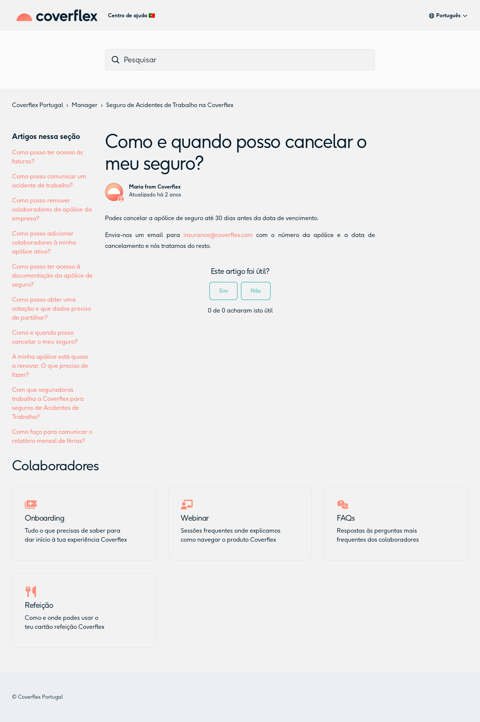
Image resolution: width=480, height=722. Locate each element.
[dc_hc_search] (240, 60)
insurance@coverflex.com (218, 235)
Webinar (195, 518)
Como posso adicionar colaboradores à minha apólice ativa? (44, 242)
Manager (85, 105)
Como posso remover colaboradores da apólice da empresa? (52, 209)
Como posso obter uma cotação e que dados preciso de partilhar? (51, 308)
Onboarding (44, 518)
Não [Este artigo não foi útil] (255, 291)
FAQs (346, 518)
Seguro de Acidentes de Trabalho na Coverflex (169, 105)
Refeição (39, 605)
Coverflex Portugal (37, 105)
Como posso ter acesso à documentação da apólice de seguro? (52, 275)
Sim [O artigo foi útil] (223, 291)
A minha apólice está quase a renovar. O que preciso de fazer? (50, 365)
